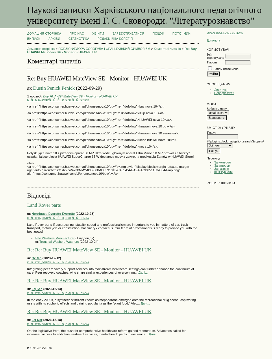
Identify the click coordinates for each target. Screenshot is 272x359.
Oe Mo (36, 258)
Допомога (213, 40)
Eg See (37, 289)
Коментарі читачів (167, 48)
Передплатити (224, 93)
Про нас (76, 33)
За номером (222, 162)
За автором (222, 165)
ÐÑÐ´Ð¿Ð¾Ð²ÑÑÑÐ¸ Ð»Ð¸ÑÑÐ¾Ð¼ (58, 99)
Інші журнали (223, 172)
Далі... (143, 272)
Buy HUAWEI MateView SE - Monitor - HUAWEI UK (80, 96)
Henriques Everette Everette (53, 213)
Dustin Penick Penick (54, 88)
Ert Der (37, 320)
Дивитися (220, 89)
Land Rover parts (44, 205)
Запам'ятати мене (226, 69)
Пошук (158, 33)
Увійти (98, 33)
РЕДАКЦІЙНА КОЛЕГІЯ (115, 38)
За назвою (221, 168)
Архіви (54, 38)
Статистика (79, 38)
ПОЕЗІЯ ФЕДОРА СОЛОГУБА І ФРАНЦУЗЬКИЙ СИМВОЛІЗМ (104, 48)
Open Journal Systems (225, 32)
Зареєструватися (128, 33)
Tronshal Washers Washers (59, 241)
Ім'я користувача (215, 56)
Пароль (212, 62)
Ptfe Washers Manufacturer (55, 238)
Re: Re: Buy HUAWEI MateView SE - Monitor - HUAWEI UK (89, 250)
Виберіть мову (217, 108)
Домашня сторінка (44, 33)
